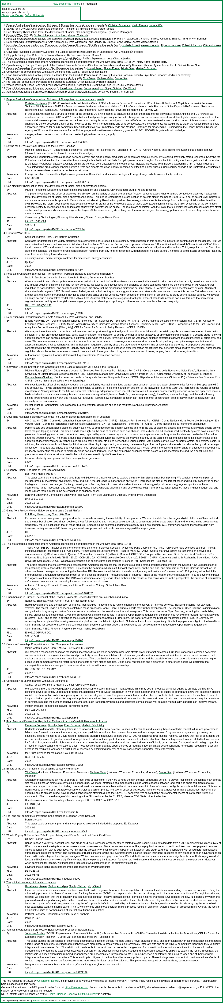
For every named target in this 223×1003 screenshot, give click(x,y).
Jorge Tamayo (106, 28)
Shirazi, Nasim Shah (189, 65)
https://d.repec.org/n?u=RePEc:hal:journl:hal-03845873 (56, 142)
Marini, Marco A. (92, 55)
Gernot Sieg (121, 78)
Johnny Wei (156, 25)
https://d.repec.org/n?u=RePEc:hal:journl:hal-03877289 (56, 972)
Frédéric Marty (159, 62)
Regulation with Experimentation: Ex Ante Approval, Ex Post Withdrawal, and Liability (54, 42)
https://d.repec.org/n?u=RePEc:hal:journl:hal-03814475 (56, 466)
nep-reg (6, 3)
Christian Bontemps (119, 25)
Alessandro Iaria (150, 45)
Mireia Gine (127, 68)
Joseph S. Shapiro (169, 38)
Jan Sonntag (126, 91)
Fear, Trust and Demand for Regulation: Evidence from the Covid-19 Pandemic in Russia (56, 75)
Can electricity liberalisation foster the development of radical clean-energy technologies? (56, 32)
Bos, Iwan (76, 55)
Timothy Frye (141, 75)
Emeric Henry (114, 42)
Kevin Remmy (140, 25)
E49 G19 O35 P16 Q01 (38, 632)
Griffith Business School (61, 994)
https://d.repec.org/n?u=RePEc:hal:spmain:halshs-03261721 (59, 593)
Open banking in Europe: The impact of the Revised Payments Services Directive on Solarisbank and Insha (67, 65)
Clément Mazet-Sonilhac (39, 377)
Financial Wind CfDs (18, 35)
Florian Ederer (112, 68)
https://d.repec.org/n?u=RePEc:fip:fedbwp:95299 (52, 878)
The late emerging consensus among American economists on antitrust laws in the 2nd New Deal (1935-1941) (68, 62)
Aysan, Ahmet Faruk (165, 65)
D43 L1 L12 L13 (34, 498)
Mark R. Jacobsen (127, 38)
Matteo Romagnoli (121, 32)
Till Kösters (89, 78)
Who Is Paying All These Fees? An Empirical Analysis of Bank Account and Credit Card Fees (58, 85)
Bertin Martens (107, 81)
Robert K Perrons (192, 45)
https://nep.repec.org (76, 987)
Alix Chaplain (121, 51)
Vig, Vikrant (129, 88)
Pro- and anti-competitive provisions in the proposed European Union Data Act (50, 81)
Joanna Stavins (134, 85)
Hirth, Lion (60, 35)
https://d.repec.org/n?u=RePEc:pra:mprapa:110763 (54, 640)
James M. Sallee (148, 38)
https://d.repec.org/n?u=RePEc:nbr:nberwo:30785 (53, 677)
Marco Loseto (131, 42)
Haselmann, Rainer (71, 88)
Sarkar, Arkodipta (93, 88)
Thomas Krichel (40, 1000)
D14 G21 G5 (32, 870)
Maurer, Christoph (78, 35)
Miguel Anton (94, 68)
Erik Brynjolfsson (95, 58)
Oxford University (34, 15)
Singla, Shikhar (113, 88)
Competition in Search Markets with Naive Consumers (37, 71)
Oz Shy (120, 85)
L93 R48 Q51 (32, 804)
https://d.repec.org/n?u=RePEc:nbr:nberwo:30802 (53, 540)
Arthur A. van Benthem (194, 38)
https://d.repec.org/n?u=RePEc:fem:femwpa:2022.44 (55, 229)
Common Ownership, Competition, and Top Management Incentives (44, 68)
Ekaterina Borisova (121, 75)
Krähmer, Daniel (98, 71)
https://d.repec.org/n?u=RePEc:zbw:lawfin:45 (50, 925)
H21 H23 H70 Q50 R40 (38, 305)
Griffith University (88, 994)
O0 (26, 532)
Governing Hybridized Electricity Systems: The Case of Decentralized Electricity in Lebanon (58, 51)
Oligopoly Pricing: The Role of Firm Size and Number (36, 55)
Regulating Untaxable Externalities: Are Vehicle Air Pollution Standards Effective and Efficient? (59, 38)
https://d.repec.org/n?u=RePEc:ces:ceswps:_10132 (54, 313)
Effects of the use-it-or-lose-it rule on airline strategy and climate (42, 78)
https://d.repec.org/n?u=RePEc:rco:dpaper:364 (51, 717)
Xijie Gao (126, 58)
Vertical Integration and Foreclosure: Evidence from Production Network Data (50, 91)
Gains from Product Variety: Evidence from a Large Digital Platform (44, 58)
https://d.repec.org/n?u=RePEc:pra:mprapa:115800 (54, 506)
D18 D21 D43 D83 (35, 709)
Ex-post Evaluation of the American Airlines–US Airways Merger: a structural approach (55, 25)
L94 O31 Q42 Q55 (35, 221)
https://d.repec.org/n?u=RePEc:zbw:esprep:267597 (54, 270)
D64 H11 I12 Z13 (35, 757)
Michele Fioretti (88, 28)
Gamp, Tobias (80, 71)
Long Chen (113, 58)
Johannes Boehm (108, 91)
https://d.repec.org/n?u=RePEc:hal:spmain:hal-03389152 (57, 182)
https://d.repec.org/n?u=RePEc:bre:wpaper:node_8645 (56, 831)
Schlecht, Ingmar (43, 35)
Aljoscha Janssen (171, 45)
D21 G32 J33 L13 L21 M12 (40, 669)
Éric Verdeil (136, 51)
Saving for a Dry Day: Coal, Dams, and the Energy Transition (40, 28)
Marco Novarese (156, 987)
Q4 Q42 (29, 262)
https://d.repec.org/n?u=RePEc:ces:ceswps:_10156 (54, 764)
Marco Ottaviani (149, 42)
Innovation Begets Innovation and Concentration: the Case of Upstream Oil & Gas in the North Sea (62, 45)
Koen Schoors (158, 75)
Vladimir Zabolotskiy (179, 75)
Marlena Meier (105, 78)
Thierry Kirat (142, 62)
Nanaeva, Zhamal (142, 65)
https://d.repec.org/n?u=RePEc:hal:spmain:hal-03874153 (57, 363)
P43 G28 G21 (33, 918)
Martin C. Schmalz (146, 68)
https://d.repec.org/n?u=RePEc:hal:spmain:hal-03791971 (57, 413)
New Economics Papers (66, 3)
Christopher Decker (12, 15)
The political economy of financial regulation (31, 88)
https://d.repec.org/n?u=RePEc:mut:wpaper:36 (51, 812)
